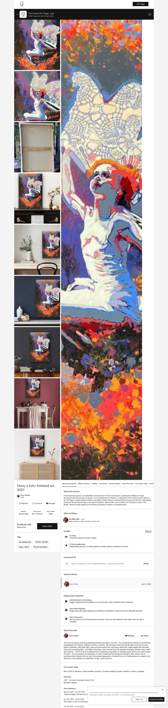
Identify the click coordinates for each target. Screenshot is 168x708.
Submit (146, 564)
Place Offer (47, 526)
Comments (103, 484)
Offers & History (84, 484)
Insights (94, 484)
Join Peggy (140, 4)
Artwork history (114, 484)
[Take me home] (22, 4)
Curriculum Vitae (141, 484)
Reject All (139, 699)
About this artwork (69, 484)
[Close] (162, 689)
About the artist (128, 484)
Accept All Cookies (156, 699)
